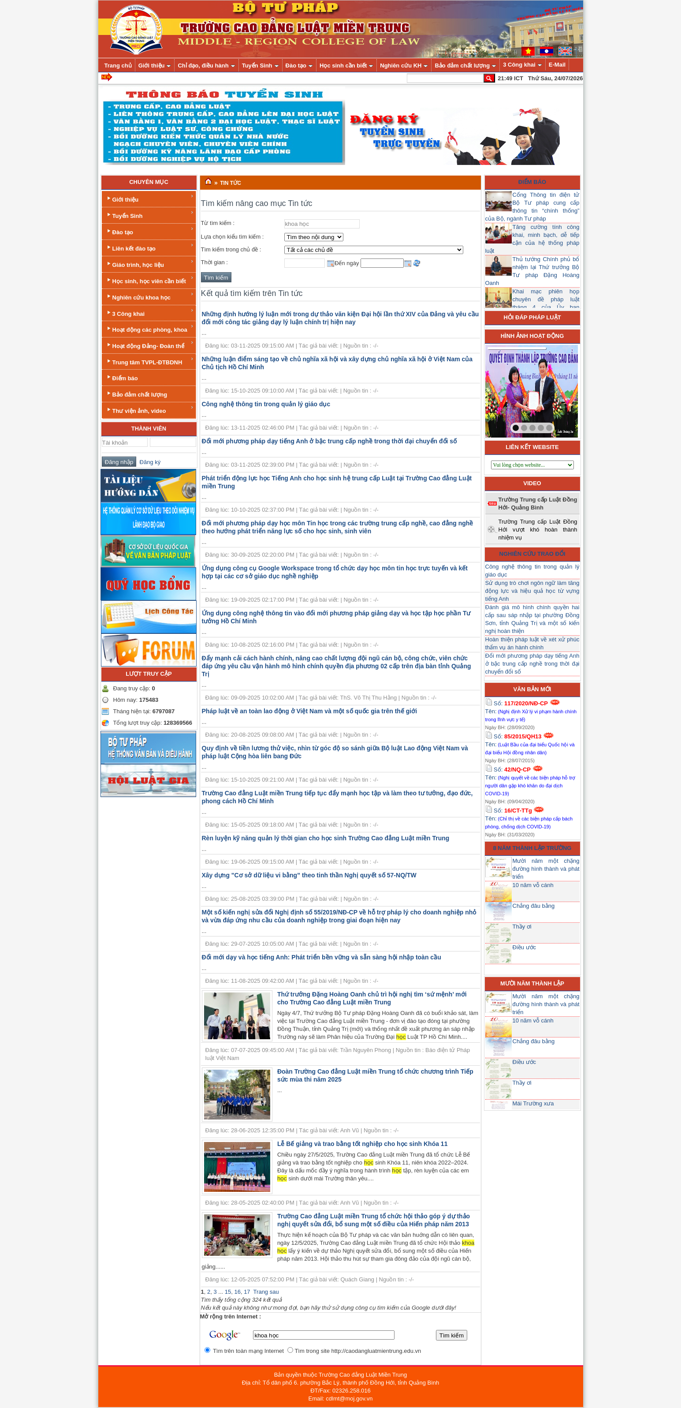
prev (510, 389)
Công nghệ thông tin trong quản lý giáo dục (266, 404)
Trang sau (266, 1291)
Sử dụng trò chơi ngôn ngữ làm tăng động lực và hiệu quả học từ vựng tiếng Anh (532, 591)
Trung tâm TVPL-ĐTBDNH (149, 361)
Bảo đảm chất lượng (136, 393)
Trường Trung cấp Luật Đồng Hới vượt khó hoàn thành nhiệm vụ (538, 529)
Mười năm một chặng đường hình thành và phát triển (546, 869)
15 (228, 1291)
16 (237, 1291)
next (553, 389)
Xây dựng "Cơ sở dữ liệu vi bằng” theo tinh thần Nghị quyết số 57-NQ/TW (309, 875)
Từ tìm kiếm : (218, 223)
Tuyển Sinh (149, 214)
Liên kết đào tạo (149, 247)
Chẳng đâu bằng (534, 905)
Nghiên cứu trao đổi (532, 553)
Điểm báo (121, 377)
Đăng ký (148, 462)
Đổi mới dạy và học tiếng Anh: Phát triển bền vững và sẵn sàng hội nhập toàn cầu (321, 957)
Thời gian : (214, 262)
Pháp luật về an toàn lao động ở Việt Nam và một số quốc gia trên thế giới (309, 711)
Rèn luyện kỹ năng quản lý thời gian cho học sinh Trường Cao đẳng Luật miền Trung (326, 838)
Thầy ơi (522, 926)
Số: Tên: (531, 711)
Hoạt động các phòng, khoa (149, 328)
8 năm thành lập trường (532, 848)
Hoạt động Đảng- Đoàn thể (149, 344)
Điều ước (524, 947)
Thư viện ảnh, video (149, 409)
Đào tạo (149, 231)
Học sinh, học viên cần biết (149, 280)
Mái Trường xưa (533, 1103)
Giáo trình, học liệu (149, 263)
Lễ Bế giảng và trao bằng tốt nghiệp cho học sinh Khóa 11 (362, 1143)
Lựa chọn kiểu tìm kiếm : (232, 236)
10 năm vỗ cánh (533, 885)
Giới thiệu (149, 198)
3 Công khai (149, 312)
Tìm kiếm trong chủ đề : (231, 249)
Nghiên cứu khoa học (149, 296)
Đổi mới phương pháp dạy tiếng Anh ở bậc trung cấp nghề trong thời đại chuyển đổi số (329, 441)
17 (247, 1291)
